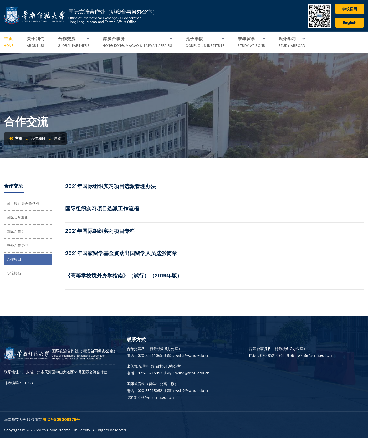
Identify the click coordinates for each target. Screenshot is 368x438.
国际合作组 (16, 231)
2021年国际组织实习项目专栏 (100, 231)
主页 (15, 138)
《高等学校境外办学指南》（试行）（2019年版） (123, 275)
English (349, 22)
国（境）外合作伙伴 (23, 203)
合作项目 (38, 138)
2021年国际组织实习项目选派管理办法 (110, 186)
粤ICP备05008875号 (61, 419)
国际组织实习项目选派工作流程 (102, 208)
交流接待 (14, 273)
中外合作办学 (18, 245)
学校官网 (349, 9)
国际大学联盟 (18, 217)
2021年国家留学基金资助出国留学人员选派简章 (121, 253)
